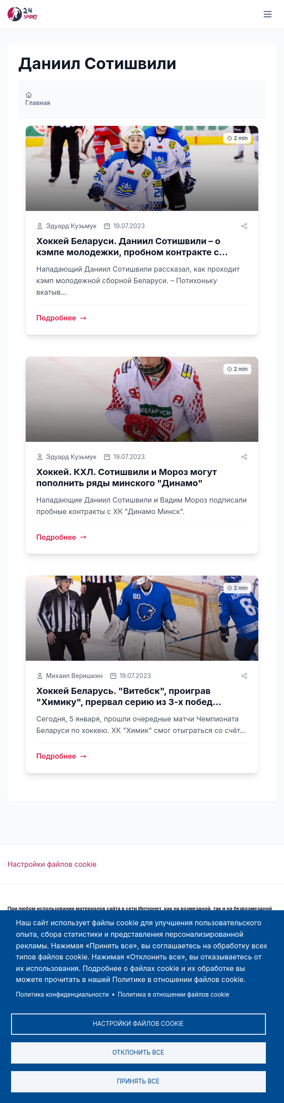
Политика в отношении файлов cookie (173, 994)
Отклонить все (138, 1052)
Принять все (138, 1081)
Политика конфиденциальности (62, 994)
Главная (37, 98)
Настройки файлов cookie (52, 864)
